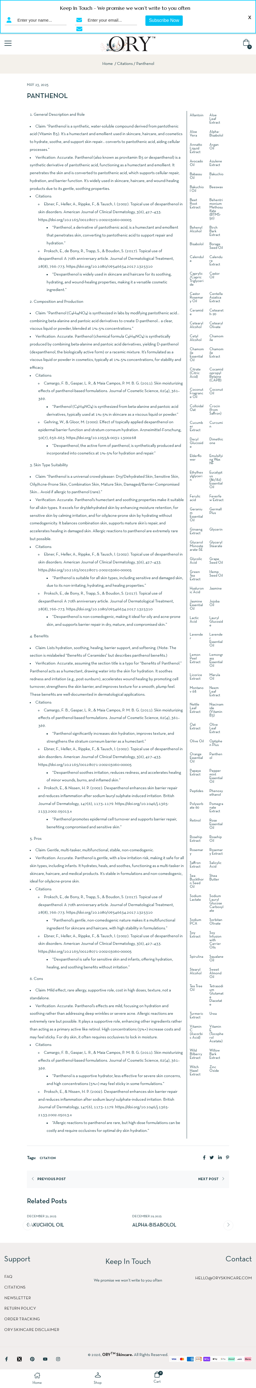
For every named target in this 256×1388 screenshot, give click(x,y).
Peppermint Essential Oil (216, 776)
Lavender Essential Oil (216, 640)
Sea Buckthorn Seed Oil (197, 881)
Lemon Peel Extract (195, 658)
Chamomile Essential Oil (197, 355)
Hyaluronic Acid (197, 590)
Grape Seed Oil (216, 561)
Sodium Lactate (195, 898)
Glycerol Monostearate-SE (196, 546)
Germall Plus (215, 511)
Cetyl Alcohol (196, 338)
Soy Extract (195, 934)
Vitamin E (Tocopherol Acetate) (216, 1034)
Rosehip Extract (196, 839)
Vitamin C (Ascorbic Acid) (196, 1032)
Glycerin (216, 529)
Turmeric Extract (196, 1015)
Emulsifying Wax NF (216, 459)
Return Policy (20, 1308)
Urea (213, 1014)
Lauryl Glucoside (216, 621)
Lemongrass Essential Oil (216, 660)
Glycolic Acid (196, 561)
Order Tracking (22, 1319)
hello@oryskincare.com (223, 1278)
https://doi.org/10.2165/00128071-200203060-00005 (85, 220)
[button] (247, 44)
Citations (125, 64)
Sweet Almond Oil (215, 973)
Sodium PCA (195, 921)
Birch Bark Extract (214, 231)
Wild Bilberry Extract (196, 1054)
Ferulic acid (195, 498)
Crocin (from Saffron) (215, 410)
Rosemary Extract (216, 851)
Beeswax (216, 187)
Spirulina (196, 957)
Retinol (195, 820)
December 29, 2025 (147, 1216)
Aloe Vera (193, 133)
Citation (48, 1158)
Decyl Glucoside (196, 443)
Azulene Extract (215, 163)
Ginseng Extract (196, 531)
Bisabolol (197, 244)
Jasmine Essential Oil (196, 605)
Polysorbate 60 (196, 805)
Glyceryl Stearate (215, 544)
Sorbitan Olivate (215, 921)
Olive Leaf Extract (214, 728)
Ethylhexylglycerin (196, 476)
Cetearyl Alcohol (196, 325)
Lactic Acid (194, 620)
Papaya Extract (195, 772)
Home (107, 64)
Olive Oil (197, 741)
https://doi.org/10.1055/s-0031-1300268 (101, 438)
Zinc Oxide (214, 1069)
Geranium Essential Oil (196, 515)
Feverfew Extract (216, 498)
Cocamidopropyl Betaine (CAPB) (216, 375)
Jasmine (215, 588)
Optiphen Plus (215, 743)
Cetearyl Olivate (216, 325)
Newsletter (17, 1298)
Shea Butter (214, 877)
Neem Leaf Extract (214, 691)
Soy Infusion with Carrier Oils (215, 940)
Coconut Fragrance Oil (196, 393)
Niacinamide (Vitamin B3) (216, 710)
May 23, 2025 (38, 85)
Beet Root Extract (195, 204)
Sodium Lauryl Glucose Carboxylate (216, 904)
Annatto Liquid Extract (196, 148)
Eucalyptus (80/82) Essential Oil (216, 480)
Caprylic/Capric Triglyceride (197, 279)
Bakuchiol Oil (45, 1225)
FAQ (8, 1277)
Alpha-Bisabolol (216, 133)
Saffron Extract (195, 864)
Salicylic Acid (215, 864)
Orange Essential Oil (196, 758)
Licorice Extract (196, 677)
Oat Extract (195, 726)
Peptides (196, 791)
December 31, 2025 (41, 1216)
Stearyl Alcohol (196, 971)
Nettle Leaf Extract (195, 708)
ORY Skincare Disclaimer (31, 1330)
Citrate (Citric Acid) (195, 373)
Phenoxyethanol (216, 793)
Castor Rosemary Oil (196, 297)
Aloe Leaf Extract (214, 119)
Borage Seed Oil (216, 246)
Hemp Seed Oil (216, 573)
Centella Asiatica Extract (216, 297)
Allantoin (197, 115)
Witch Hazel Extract (195, 1071)
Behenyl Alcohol (196, 229)
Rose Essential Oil (216, 824)
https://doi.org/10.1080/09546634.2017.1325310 (109, 267)
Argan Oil (214, 146)
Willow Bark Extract (214, 1054)
